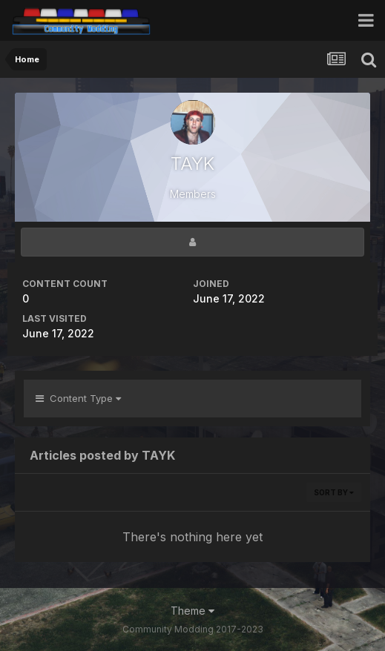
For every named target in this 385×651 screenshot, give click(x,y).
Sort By (334, 492)
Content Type (78, 398)
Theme (192, 610)
